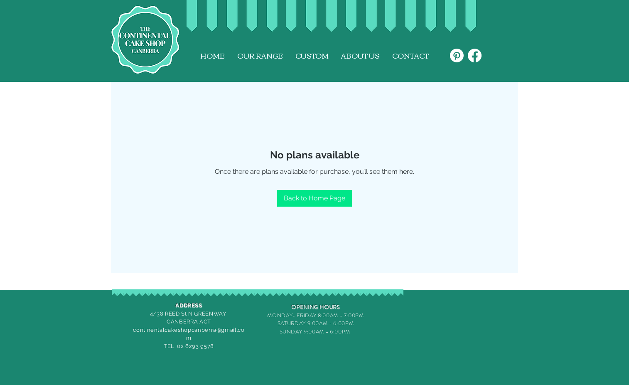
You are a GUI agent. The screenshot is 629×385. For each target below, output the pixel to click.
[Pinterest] (457, 55)
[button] (260, 55)
